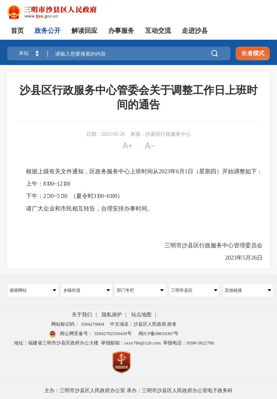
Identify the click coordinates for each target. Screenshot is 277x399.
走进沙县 (195, 30)
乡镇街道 (86, 290)
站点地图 (141, 314)
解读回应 (84, 30)
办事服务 (121, 30)
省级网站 (32, 290)
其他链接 (248, 290)
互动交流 (158, 30)
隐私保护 (112, 314)
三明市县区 (194, 290)
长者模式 (252, 53)
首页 (17, 30)
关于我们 (82, 314)
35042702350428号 (112, 333)
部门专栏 (140, 290)
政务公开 (48, 30)
